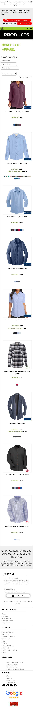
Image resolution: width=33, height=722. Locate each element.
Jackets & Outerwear (9, 636)
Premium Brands (8, 632)
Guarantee (5, 616)
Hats (3, 641)
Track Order (9, 23)
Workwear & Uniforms (9, 650)
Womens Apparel (8, 645)
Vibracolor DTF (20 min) (15, 171)
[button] (28, 28)
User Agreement (7, 621)
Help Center (6, 623)
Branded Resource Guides (15, 669)
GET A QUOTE (24, 23)
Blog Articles (10, 683)
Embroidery (15, 117)
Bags (3, 652)
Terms (4, 614)
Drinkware (5, 648)
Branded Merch (11, 665)
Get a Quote (10, 680)
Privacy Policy (6, 618)
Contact (9, 678)
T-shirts (4, 643)
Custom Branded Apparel (15, 662)
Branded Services (12, 667)
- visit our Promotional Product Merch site (16, 12)
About (8, 676)
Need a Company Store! (17, 20)
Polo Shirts (5, 634)
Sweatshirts (6, 639)
